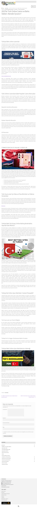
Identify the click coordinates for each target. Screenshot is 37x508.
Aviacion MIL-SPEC (4, 448)
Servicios (2, 496)
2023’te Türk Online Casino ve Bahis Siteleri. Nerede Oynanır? (9, 396)
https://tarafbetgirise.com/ (6, 76)
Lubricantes (18, 445)
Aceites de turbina (4, 462)
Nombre (4, 417)
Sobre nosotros (3, 491)
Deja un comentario (21, 9)
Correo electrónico (6, 422)
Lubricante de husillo (5, 464)
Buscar (18, 506)
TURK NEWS (6, 8)
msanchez (16, 9)
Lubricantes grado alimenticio (19, 460)
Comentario (5, 409)
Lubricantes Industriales (19, 461)
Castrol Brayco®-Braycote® (6, 449)
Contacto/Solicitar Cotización (5, 493)
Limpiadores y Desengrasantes (19, 457)
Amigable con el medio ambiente (19, 446)
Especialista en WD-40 (5, 451)
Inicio (3, 8)
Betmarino (3, 205)
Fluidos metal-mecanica (5, 452)
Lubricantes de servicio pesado (19, 458)
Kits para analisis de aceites (6, 455)
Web (3, 427)
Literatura (2, 497)
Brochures (2, 492)
